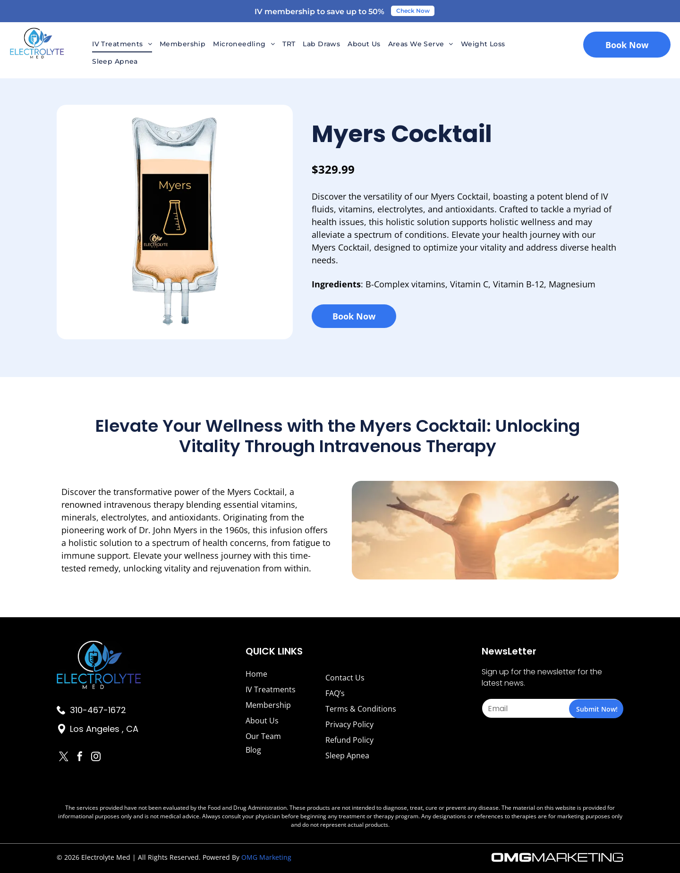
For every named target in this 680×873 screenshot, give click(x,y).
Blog (253, 750)
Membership (268, 705)
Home (256, 674)
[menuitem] (122, 44)
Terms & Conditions (360, 709)
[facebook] (80, 757)
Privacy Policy (349, 724)
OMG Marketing (266, 857)
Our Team (263, 736)
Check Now (413, 10)
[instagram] (96, 757)
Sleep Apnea (347, 755)
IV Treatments (271, 689)
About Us (262, 720)
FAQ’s (335, 693)
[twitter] (64, 757)
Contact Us (345, 677)
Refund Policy (349, 740)
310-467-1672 (98, 710)
